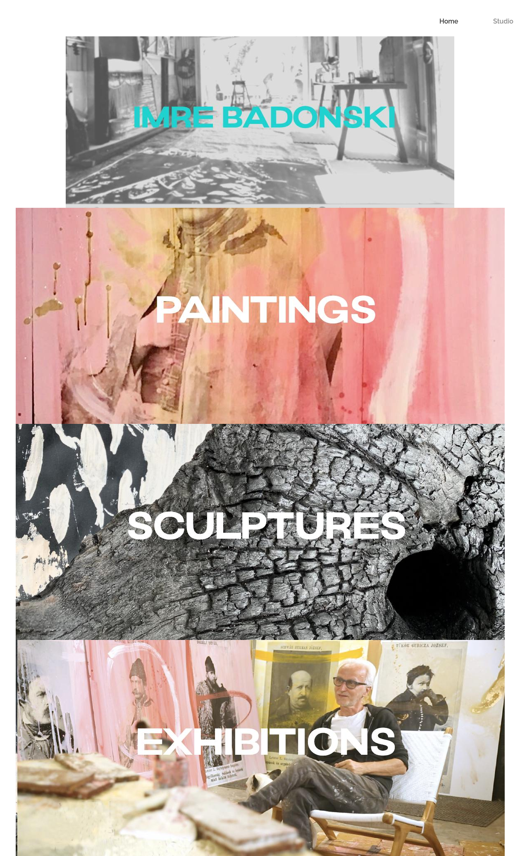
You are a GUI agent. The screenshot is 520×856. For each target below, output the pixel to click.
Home (448, 21)
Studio (503, 21)
